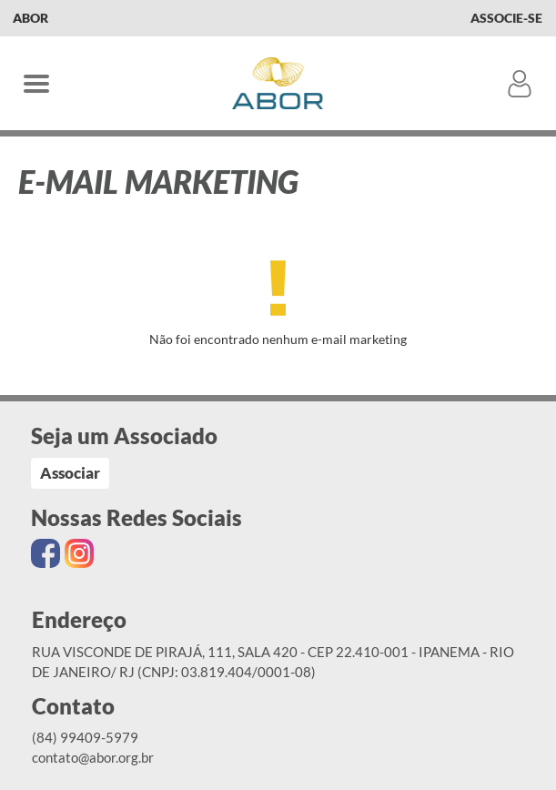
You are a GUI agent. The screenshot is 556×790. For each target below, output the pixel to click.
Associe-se (506, 17)
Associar (70, 472)
